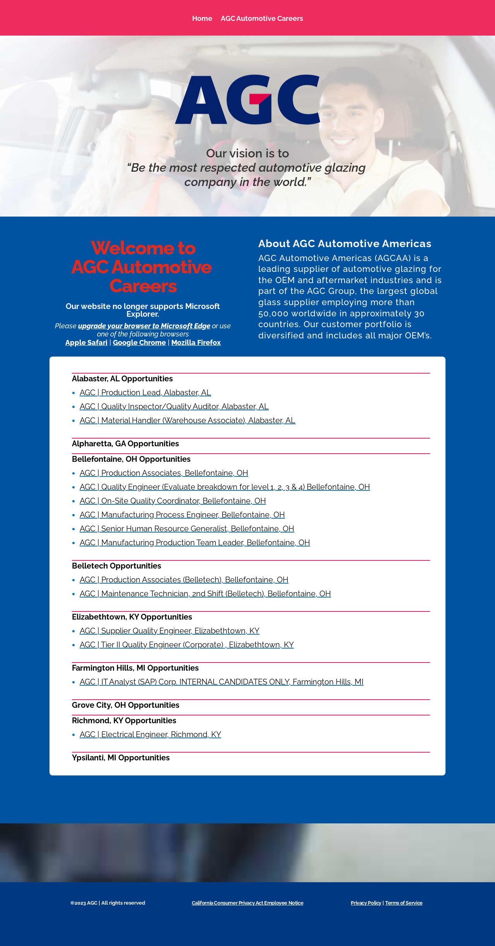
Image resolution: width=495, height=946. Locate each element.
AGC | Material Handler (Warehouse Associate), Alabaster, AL (187, 420)
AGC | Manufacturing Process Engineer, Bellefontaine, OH (182, 514)
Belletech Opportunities (116, 565)
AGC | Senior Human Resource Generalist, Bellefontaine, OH (187, 528)
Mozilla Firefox (196, 342)
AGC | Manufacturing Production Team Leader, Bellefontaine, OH (195, 542)
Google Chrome (139, 342)
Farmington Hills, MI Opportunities (135, 668)
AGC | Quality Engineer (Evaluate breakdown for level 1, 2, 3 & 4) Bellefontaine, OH (225, 487)
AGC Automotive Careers (262, 18)
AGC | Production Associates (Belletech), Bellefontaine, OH (184, 579)
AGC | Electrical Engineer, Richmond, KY (150, 734)
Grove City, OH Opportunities (125, 705)
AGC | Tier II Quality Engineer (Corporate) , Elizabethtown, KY (187, 644)
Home (202, 18)
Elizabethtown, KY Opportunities (132, 617)
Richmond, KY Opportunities (124, 720)
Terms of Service (404, 903)
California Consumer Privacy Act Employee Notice (248, 903)
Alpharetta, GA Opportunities (125, 443)
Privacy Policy (366, 903)
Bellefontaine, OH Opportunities (131, 459)
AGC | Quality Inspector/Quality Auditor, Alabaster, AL (174, 406)
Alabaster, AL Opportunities (122, 378)
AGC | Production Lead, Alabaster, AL (145, 392)
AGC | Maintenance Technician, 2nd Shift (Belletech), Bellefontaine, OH (205, 593)
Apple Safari (86, 342)
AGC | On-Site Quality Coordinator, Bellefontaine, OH (173, 500)
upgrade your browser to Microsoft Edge (144, 326)
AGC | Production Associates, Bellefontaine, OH (164, 473)
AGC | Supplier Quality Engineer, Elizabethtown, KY (169, 630)
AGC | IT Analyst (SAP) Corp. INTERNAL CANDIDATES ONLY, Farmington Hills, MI (222, 681)
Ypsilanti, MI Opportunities (121, 757)
